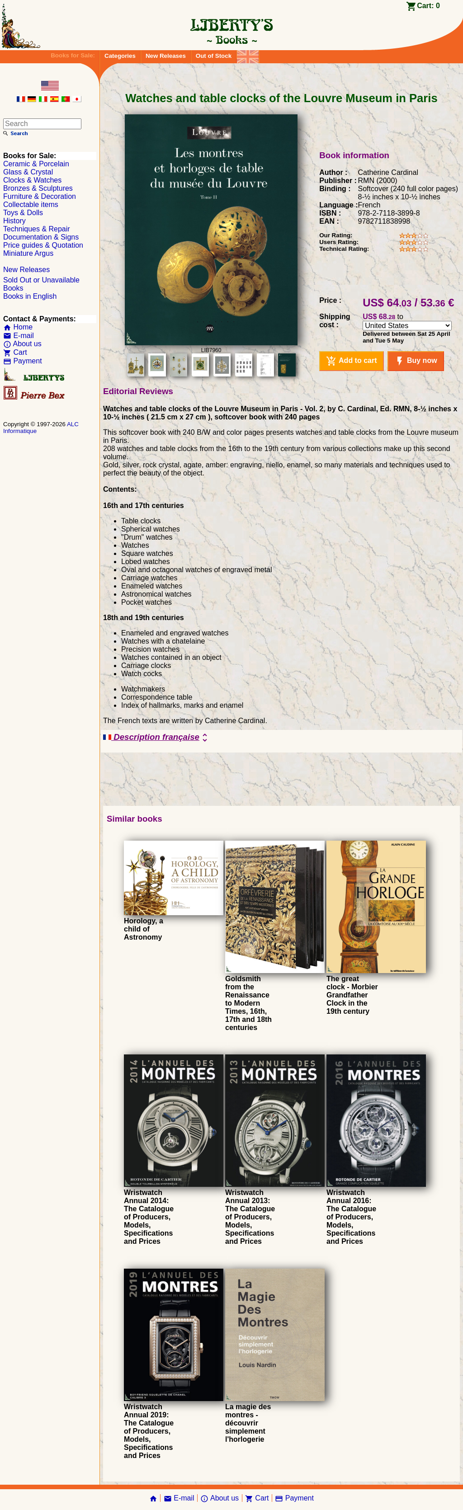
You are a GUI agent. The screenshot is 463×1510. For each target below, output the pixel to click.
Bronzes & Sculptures (38, 188)
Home (18, 327)
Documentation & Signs (41, 237)
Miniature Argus (28, 253)
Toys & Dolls (23, 212)
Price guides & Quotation (43, 245)
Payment (22, 361)
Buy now (415, 361)
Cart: (428, 5)
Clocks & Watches (32, 180)
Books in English (30, 296)
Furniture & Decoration (39, 196)
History (14, 221)
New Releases (166, 55)
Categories (120, 55)
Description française (156, 737)
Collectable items (30, 204)
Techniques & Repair (36, 229)
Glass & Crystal (28, 172)
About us (22, 344)
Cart (15, 352)
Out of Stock (214, 55)
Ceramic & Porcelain (36, 164)
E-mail (18, 335)
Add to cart (351, 361)
